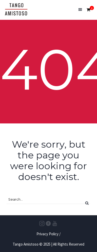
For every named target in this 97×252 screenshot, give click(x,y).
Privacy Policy (47, 233)
